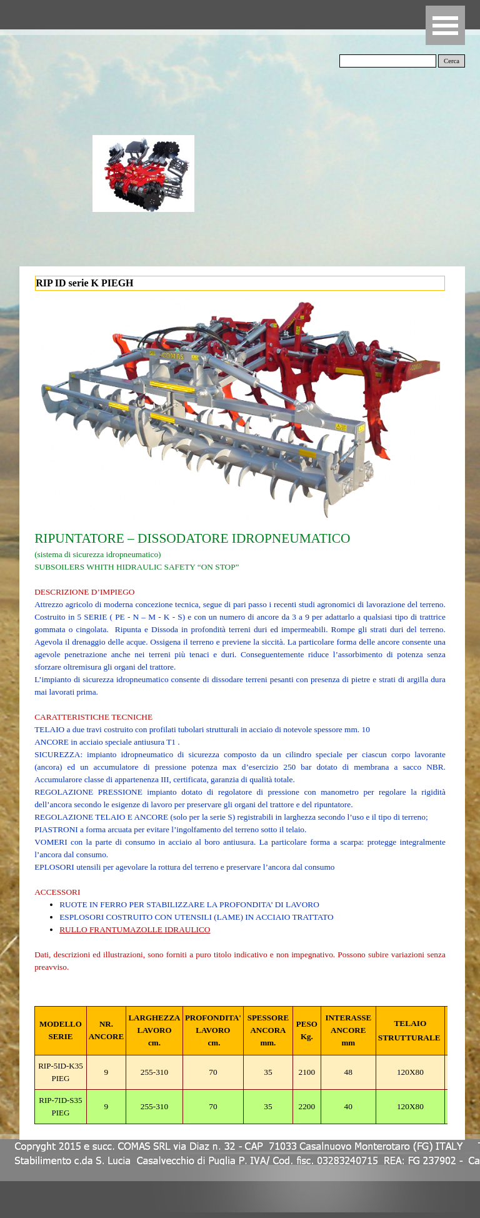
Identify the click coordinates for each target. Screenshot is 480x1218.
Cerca (451, 61)
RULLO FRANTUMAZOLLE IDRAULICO (134, 929)
